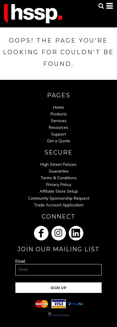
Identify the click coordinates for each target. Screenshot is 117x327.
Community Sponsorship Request (58, 198)
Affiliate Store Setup (58, 191)
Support (58, 134)
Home (58, 107)
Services (58, 121)
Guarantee (59, 171)
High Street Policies (58, 164)
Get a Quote (58, 141)
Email (20, 261)
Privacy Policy (58, 184)
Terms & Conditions (58, 178)
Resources (58, 127)
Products (59, 114)
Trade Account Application (58, 205)
